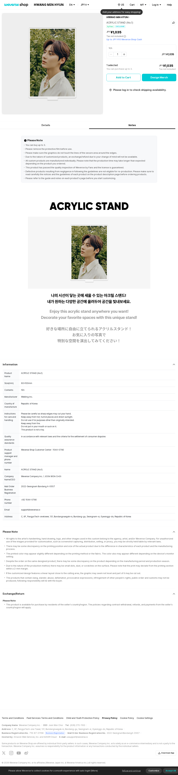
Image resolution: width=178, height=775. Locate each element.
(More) (94, 770)
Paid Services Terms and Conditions (45, 718)
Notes (132, 125)
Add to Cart (123, 77)
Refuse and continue (131, 771)
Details (45, 125)
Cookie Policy (127, 718)
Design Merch (159, 77)
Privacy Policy (109, 718)
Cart (132, 4)
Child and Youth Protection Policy (82, 718)
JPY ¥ (84, 4)
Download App (166, 753)
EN (70, 4)
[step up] (124, 54)
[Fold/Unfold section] (89, 364)
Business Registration (55, 733)
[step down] (111, 54)
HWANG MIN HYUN (117, 17)
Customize (153, 771)
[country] (121, 5)
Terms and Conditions (13, 718)
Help (169, 4)
